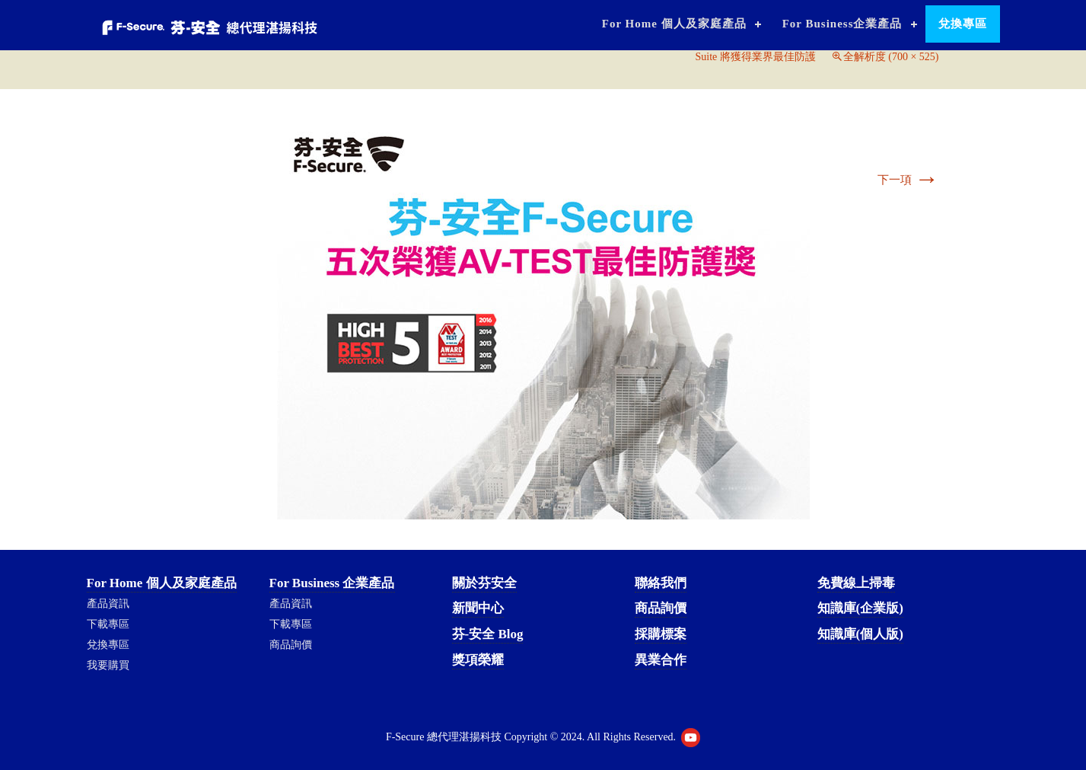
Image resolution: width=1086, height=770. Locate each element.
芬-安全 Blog (488, 634)
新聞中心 (478, 608)
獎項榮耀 (478, 660)
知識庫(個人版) (860, 634)
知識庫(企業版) (860, 608)
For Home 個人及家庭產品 (674, 24)
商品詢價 (290, 644)
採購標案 (660, 634)
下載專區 (108, 624)
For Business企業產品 (842, 24)
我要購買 (108, 665)
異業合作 (660, 660)
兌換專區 (962, 24)
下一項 (908, 180)
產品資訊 (108, 603)
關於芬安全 (484, 583)
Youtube (690, 737)
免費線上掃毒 (856, 583)
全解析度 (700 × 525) (891, 56)
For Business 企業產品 (332, 583)
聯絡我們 (660, 583)
